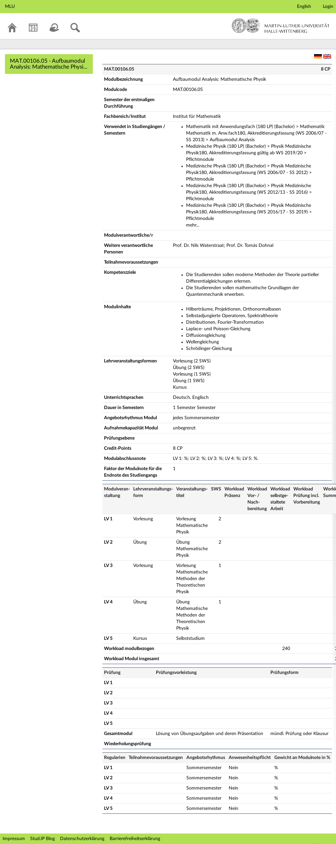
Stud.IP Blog (42, 838)
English (304, 6)
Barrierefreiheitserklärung (135, 838)
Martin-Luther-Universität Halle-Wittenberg (280, 25)
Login (328, 6)
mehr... (192, 225)
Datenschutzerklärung (82, 838)
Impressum (14, 838)
